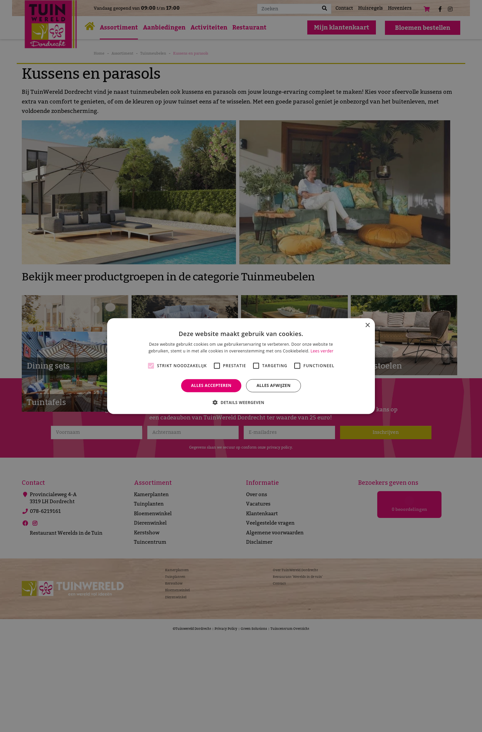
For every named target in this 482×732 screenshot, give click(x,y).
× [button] (367, 325)
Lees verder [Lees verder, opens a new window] (322, 351)
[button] (241, 402)
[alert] (241, 366)
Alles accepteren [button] (211, 385)
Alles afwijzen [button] (273, 385)
